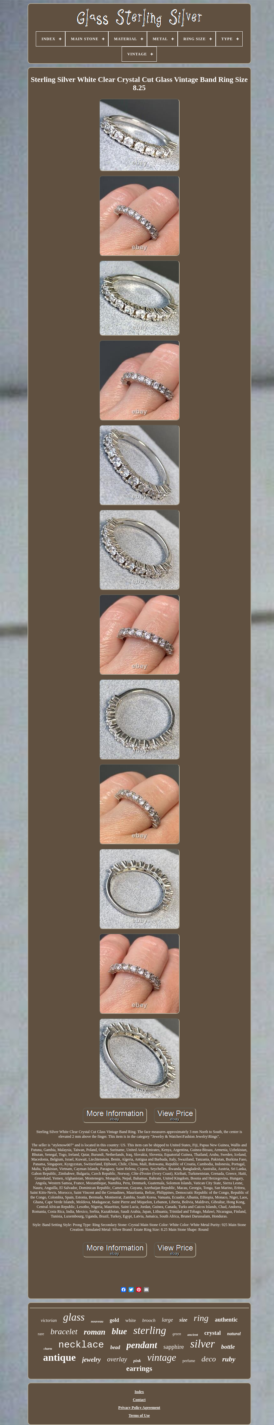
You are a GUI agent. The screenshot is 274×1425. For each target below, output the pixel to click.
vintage (161, 1357)
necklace (81, 1345)
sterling (149, 1330)
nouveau (97, 1321)
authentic (226, 1320)
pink (137, 1360)
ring (201, 1318)
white (130, 1320)
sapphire (173, 1346)
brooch (149, 1320)
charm (48, 1348)
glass (74, 1317)
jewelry (91, 1359)
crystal (212, 1333)
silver (202, 1344)
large (167, 1320)
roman (94, 1332)
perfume (188, 1361)
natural (234, 1333)
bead (115, 1347)
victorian (49, 1320)
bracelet (63, 1331)
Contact (139, 1399)
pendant (141, 1345)
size (183, 1320)
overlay (117, 1359)
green (177, 1334)
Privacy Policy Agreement (139, 1407)
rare (41, 1333)
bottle (228, 1346)
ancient (192, 1334)
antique (59, 1357)
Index (139, 1392)
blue (119, 1331)
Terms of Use (139, 1415)
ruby (228, 1359)
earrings (139, 1368)
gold (114, 1320)
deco (208, 1359)
